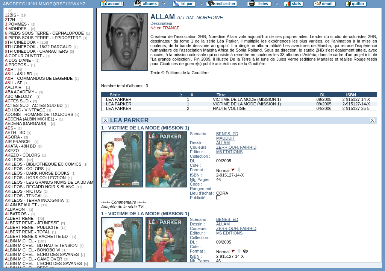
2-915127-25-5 (356, 108)
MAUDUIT (225, 138)
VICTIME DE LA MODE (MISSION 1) (247, 99)
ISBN (351, 95)
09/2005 (324, 99)
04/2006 (324, 108)
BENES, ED (227, 133)
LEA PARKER (119, 99)
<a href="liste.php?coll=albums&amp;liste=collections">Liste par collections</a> (48, 134)
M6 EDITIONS (229, 151)
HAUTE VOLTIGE (229, 108)
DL (323, 95)
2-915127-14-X (356, 99)
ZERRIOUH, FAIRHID (236, 147)
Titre (221, 95)
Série (115, 95)
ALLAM (223, 142)
